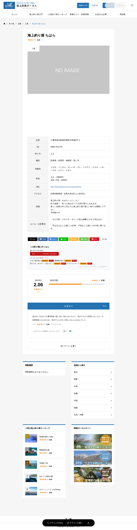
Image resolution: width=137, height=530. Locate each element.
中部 (94, 386)
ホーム (14, 14)
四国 (94, 407)
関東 (94, 379)
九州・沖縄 (94, 414)
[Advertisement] (68, 115)
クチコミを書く (75, 523)
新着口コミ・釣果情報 (79, 14)
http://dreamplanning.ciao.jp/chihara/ (66, 187)
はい (65, 331)
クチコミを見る (55, 523)
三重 (33, 49)
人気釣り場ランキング (57, 14)
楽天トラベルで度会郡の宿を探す (44, 254)
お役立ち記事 (101, 14)
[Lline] (63, 239)
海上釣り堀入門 (36, 14)
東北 (94, 372)
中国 (94, 400)
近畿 (94, 393)
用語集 (122, 14)
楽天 (51, 261)
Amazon (44, 261)
